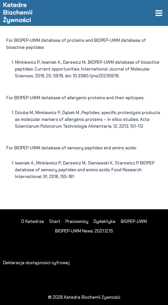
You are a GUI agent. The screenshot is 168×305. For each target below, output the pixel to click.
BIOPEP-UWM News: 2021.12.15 (84, 231)
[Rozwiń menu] (159, 13)
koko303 (19, 191)
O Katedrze (32, 221)
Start (54, 221)
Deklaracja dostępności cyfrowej (36, 262)
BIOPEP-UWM (134, 221)
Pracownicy (76, 221)
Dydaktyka (104, 221)
